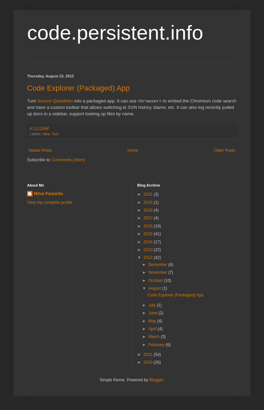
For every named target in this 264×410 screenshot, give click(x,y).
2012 (149, 257)
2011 (149, 354)
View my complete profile (49, 202)
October (156, 280)
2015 (149, 234)
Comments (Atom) (68, 160)
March (154, 336)
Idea (46, 134)
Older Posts (224, 150)
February (157, 344)
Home (133, 150)
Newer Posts (40, 150)
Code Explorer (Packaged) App (78, 88)
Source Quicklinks (55, 101)
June (153, 313)
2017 (149, 218)
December (158, 264)
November (158, 272)
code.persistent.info (115, 32)
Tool (55, 134)
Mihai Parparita (48, 193)
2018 (149, 210)
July (152, 305)
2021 (149, 194)
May (152, 321)
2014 (149, 242)
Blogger (156, 380)
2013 (149, 249)
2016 (149, 226)
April (152, 329)
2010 (149, 362)
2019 (149, 202)
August (155, 288)
